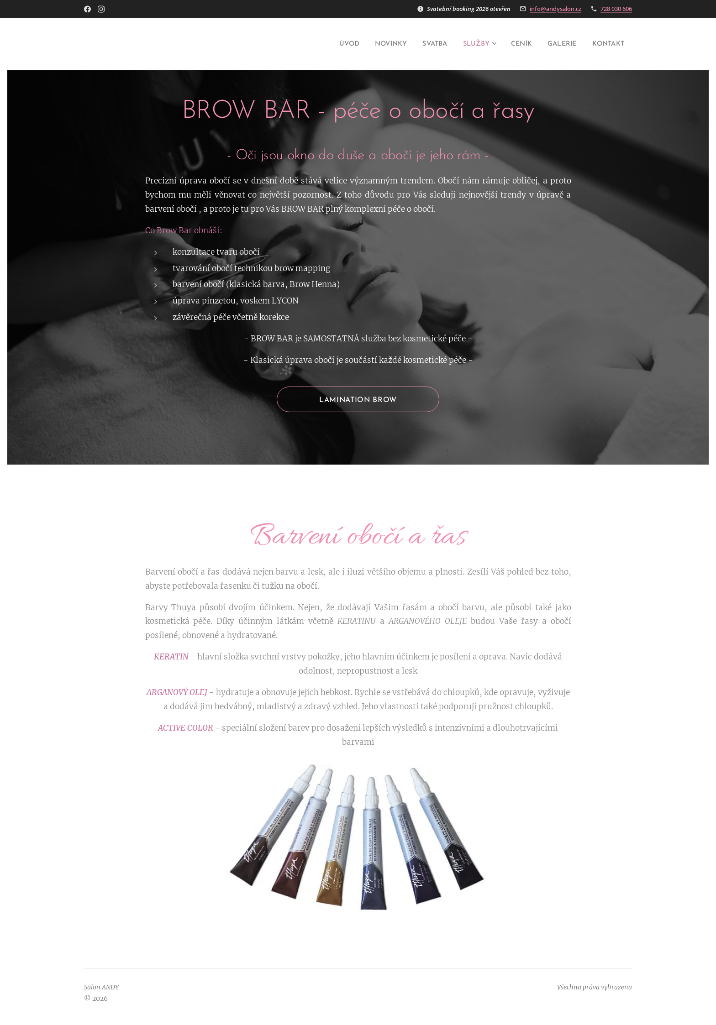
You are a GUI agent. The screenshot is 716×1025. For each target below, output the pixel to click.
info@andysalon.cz (555, 9)
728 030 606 (616, 9)
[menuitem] (328, 44)
